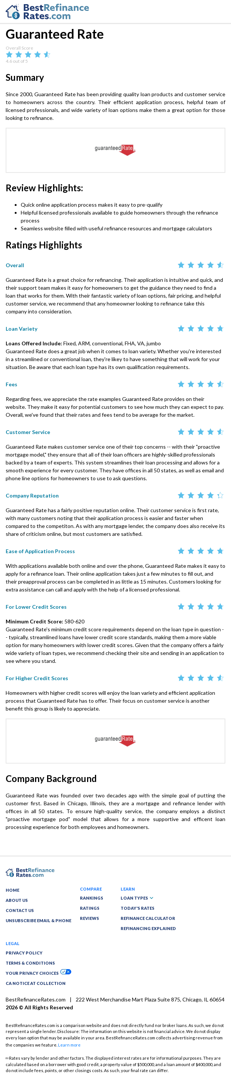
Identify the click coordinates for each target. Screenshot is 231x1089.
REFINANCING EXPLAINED (148, 928)
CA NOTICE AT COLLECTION (36, 983)
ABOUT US (17, 900)
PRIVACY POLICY (24, 952)
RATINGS (89, 908)
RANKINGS (91, 897)
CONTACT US (20, 910)
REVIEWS (89, 918)
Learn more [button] (69, 1044)
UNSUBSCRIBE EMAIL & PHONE (38, 920)
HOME (12, 890)
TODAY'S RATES (138, 908)
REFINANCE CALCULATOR (148, 918)
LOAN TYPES (137, 897)
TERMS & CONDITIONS (30, 962)
